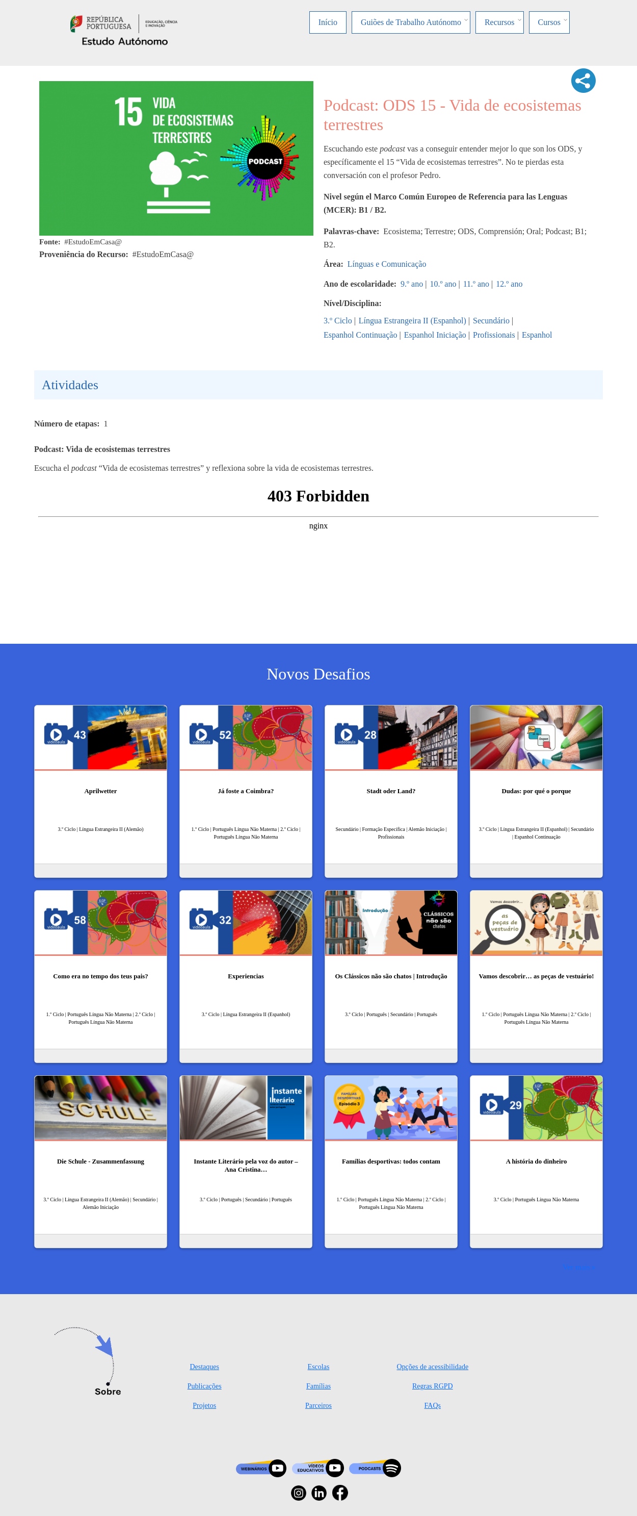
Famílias (318, 1386)
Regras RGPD (432, 1386)
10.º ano (443, 284)
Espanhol (537, 335)
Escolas (319, 1367)
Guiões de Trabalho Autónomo (411, 22)
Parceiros (318, 1405)
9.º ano (412, 284)
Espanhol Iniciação (435, 335)
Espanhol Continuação (360, 335)
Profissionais (494, 335)
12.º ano (509, 284)
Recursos (500, 22)
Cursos (549, 22)
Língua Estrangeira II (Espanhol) (412, 320)
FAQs (432, 1405)
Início (328, 22)
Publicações (205, 1386)
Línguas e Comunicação (387, 264)
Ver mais (576, 1266)
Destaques (204, 1367)
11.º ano (476, 284)
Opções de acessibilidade (432, 1367)
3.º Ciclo (338, 320)
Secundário (491, 320)
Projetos (204, 1405)
